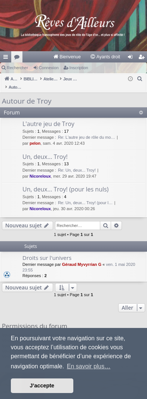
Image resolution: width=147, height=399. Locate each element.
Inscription (79, 67)
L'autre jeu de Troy (48, 116)
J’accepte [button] (42, 386)
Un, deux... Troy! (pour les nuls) (65, 181)
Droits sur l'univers (46, 250)
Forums (18, 58)
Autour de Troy (27, 93)
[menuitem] (66, 56)
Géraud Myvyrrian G (81, 256)
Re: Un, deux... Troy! (77, 162)
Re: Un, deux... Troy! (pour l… (85, 195)
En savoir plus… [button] (89, 366)
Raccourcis (7, 58)
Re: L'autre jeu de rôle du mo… (86, 129)
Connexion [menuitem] (132, 58)
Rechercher (17, 67)
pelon (35, 135)
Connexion (49, 67)
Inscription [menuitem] (143, 58)
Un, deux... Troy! (45, 149)
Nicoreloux (40, 168)
